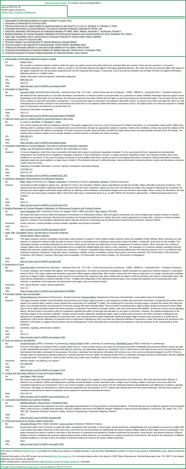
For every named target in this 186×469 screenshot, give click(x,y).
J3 (21, 331)
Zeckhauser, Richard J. (111, 31)
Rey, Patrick (126, 34)
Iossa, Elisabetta (112, 34)
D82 (22, 199)
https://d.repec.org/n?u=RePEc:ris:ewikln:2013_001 (43, 176)
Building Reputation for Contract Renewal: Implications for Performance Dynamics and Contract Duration (53, 34)
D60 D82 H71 (26, 136)
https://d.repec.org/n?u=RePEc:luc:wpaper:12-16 (42, 370)
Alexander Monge (65, 53)
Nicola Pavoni (77, 50)
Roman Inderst (79, 37)
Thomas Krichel (32, 467)
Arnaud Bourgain (46, 45)
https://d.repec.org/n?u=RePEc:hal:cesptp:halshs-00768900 (47, 291)
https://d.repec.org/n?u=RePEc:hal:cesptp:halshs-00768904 (47, 116)
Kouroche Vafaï (39, 23)
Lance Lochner (81, 53)
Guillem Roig (7, 12)
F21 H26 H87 (26, 364)
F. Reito (113, 26)
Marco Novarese (126, 456)
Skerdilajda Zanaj (78, 45)
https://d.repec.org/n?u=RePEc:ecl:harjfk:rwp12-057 (44, 205)
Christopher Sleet (93, 50)
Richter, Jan (96, 28)
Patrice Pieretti (62, 45)
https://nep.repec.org (61, 456)
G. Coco (80, 26)
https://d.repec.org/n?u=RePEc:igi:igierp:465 (40, 261)
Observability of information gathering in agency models (30, 20)
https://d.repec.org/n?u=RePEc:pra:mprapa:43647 (43, 86)
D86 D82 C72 (26, 80)
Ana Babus (71, 47)
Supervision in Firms (14, 39)
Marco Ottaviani (94, 37)
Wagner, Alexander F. (89, 31)
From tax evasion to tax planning (20, 45)
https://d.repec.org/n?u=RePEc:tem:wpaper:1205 (42, 337)
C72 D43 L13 (26, 169)
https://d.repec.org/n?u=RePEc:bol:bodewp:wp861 (43, 143)
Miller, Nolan (73, 31)
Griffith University (71, 462)
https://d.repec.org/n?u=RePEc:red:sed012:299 (42, 444)
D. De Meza (90, 26)
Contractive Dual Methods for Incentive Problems (27, 50)
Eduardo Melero (69, 42)
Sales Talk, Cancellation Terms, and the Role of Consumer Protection (36, 37)
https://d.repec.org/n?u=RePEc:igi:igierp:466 (40, 418)
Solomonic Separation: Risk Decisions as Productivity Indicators (34, 31)
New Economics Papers (56, 3)
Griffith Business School (49, 462)
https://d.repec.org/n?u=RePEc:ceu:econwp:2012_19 (44, 397)
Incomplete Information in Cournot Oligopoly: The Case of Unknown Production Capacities (46, 28)
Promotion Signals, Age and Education (22, 42)
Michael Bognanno (52, 42)
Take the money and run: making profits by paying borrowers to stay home (39, 26)
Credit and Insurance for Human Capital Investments (29, 53)
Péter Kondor (83, 47)
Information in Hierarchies (17, 23)
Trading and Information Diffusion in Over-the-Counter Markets (33, 47)
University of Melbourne (25, 12)
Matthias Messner (62, 50)
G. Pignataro (103, 26)
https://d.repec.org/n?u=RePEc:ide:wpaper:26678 (43, 230)
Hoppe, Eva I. (66, 20)
